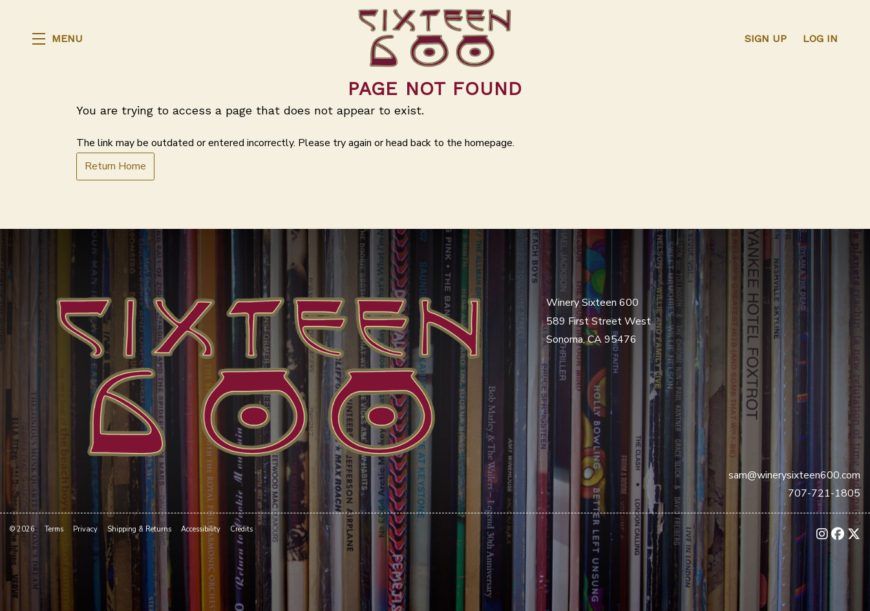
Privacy (85, 529)
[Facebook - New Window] (837, 534)
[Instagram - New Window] (822, 534)
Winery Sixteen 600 (435, 39)
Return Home (115, 166)
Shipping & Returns (139, 529)
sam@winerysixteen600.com (794, 475)
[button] (57, 39)
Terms (54, 529)
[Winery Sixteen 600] (268, 375)
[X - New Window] (853, 534)
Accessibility (200, 529)
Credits (241, 529)
